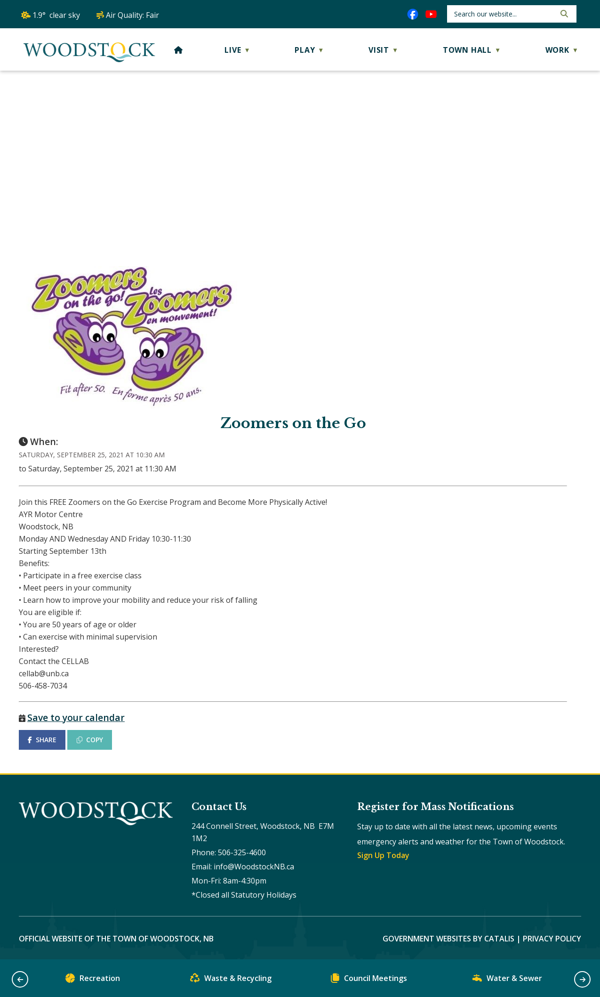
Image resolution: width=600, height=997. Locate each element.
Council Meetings (369, 980)
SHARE (42, 739)
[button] (563, 13)
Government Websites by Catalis (448, 938)
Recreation (92, 980)
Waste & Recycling (231, 980)
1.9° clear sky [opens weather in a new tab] (56, 15)
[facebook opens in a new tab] (412, 14)
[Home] (178, 50)
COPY (90, 739)
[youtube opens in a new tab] (431, 14)
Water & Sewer (507, 980)
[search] (503, 14)
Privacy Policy (552, 938)
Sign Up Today (383, 855)
